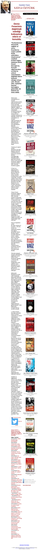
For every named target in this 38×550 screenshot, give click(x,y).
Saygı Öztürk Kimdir (27, 485)
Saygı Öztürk (15, 14)
